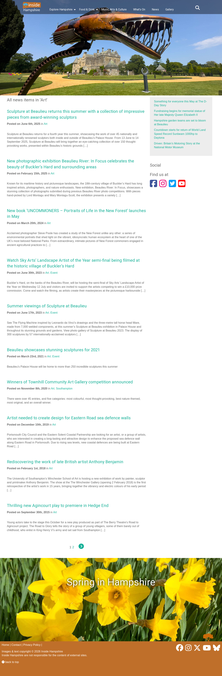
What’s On (139, 9)
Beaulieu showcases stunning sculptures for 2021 (53, 349)
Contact (16, 644)
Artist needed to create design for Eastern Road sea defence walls (69, 417)
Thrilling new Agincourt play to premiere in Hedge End (58, 505)
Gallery (169, 9)
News (155, 9)
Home (5, 644)
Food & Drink (87, 9)
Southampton (64, 388)
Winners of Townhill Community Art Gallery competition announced (70, 382)
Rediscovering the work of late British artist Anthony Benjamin (65, 461)
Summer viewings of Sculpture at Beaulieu (47, 306)
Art (45, 123)
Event (54, 272)
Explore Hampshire (60, 9)
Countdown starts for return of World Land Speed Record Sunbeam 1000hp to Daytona (180, 133)
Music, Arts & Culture (114, 9)
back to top (10, 662)
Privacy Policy (32, 644)
